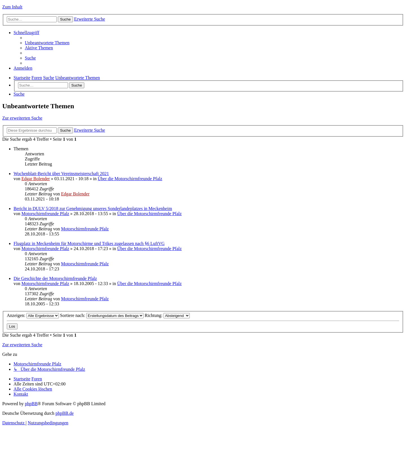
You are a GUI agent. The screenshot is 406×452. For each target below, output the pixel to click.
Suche (76, 85)
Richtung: (167, 315)
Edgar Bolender (35, 178)
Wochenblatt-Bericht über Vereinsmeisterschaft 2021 (61, 173)
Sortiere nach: (102, 315)
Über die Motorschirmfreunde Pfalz (130, 178)
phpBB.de (65, 413)
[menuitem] (47, 42)
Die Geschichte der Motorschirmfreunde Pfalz (55, 278)
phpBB (31, 403)
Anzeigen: (33, 315)
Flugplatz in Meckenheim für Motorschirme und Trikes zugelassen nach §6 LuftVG (89, 243)
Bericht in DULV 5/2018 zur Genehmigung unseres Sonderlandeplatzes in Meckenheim (93, 208)
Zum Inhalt (12, 7)
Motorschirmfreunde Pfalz (45, 213)
